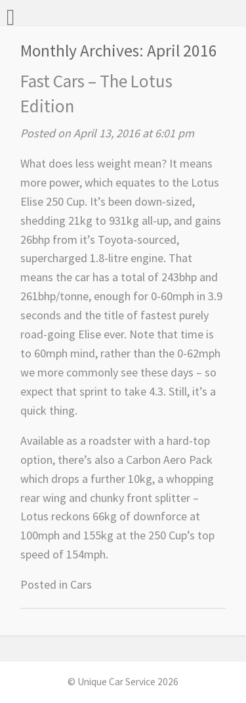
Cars (81, 584)
